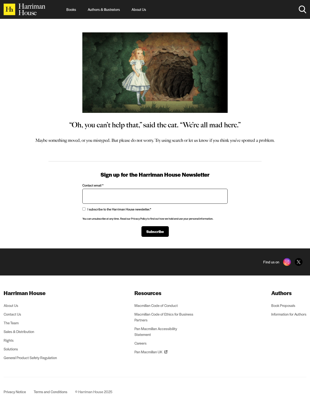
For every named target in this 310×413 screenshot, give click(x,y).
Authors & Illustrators (104, 9)
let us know (199, 140)
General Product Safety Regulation (30, 357)
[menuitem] (30, 293)
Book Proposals (283, 305)
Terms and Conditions (50, 391)
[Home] (24, 9)
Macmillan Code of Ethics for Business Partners (163, 317)
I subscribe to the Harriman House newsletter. (116, 209)
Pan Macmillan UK (150, 351)
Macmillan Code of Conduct (156, 305)
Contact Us (12, 314)
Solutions (11, 348)
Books (71, 9)
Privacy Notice (15, 391)
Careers (140, 343)
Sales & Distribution (19, 331)
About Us (139, 9)
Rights (9, 340)
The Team (11, 322)
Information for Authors (288, 314)
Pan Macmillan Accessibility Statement (155, 331)
